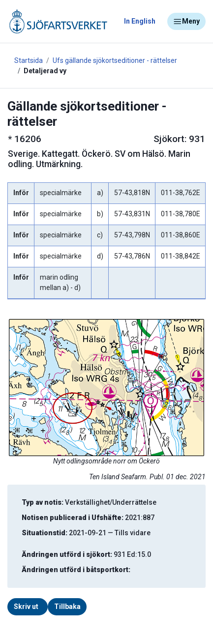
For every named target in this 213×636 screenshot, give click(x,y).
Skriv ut (26, 606)
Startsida (28, 60)
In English (139, 21)
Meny (186, 21)
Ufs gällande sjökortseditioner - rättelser (115, 60)
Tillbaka (67, 606)
